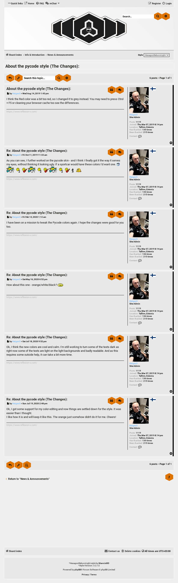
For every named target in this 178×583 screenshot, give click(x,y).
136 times (147, 129)
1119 (138, 122)
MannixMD (104, 563)
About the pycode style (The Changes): (42, 66)
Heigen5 (133, 114)
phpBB (77, 569)
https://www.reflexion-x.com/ (21, 111)
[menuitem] (29, 3)
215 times (148, 132)
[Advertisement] (89, 515)
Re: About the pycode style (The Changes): (36, 151)
